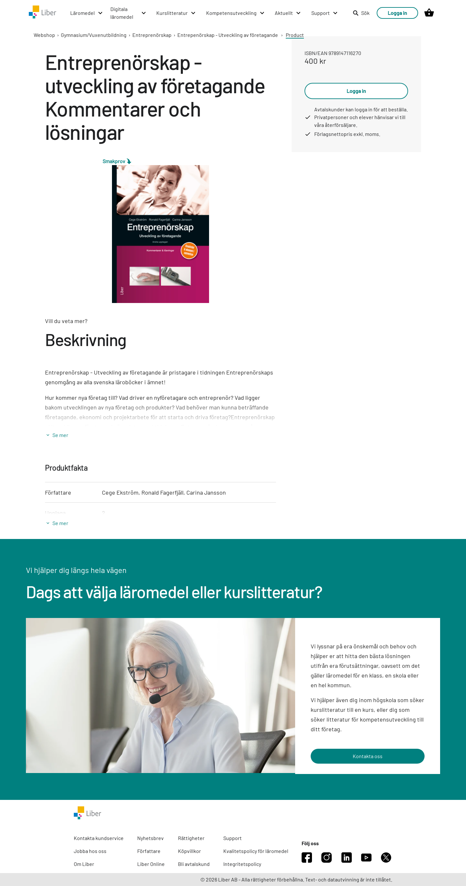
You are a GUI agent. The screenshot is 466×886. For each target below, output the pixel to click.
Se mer (60, 435)
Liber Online (151, 864)
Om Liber (84, 864)
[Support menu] (324, 13)
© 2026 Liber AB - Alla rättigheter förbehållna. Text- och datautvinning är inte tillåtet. (296, 879)
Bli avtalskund (194, 864)
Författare (149, 851)
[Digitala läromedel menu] (128, 13)
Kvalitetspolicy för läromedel (255, 851)
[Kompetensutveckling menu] (235, 13)
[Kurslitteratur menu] (176, 13)
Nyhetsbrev (150, 838)
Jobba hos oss (90, 851)
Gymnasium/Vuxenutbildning (94, 35)
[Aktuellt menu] (288, 13)
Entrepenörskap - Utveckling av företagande (227, 35)
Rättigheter (191, 838)
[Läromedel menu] (86, 13)
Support (232, 838)
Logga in (397, 13)
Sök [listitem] (361, 13)
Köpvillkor (189, 851)
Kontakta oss (368, 756)
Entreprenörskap (152, 35)
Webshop (44, 35)
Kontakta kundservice (99, 838)
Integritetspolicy (242, 864)
